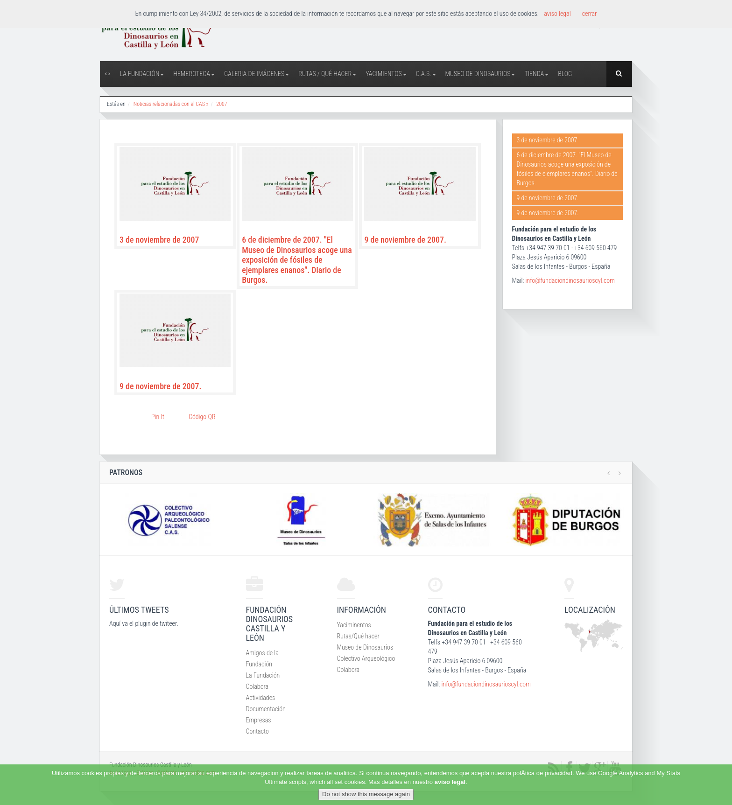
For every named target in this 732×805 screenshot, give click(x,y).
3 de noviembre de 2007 (159, 240)
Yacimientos (386, 73)
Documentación (266, 709)
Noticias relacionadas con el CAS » (171, 104)
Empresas (258, 720)
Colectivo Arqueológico (366, 658)
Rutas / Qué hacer (327, 73)
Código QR (202, 416)
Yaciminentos (354, 625)
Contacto (257, 731)
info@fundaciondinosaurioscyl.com (569, 280)
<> (108, 73)
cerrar (589, 13)
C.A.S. (426, 73)
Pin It (157, 416)
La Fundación (142, 73)
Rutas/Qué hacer (358, 636)
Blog (565, 73)
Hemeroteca (194, 73)
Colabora (257, 686)
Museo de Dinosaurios (480, 73)
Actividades (260, 697)
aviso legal (450, 781)
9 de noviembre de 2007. (405, 240)
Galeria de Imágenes (256, 73)
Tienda (536, 73)
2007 (221, 104)
